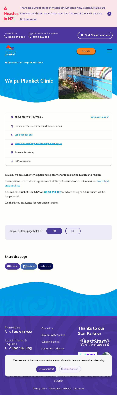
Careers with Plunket (52, 348)
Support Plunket (50, 342)
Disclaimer (79, 389)
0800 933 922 (52, 192)
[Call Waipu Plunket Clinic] (58, 135)
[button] (14, 35)
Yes (54, 231)
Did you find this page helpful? (25, 231)
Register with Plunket (53, 335)
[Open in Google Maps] (58, 117)
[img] (95, 342)
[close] (109, 13)
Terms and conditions (60, 389)
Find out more (28, 19)
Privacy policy (40, 389)
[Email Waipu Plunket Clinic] (58, 143)
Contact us (47, 328)
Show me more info (70, 369)
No (72, 231)
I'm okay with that (46, 369)
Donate (86, 51)
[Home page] (10, 51)
